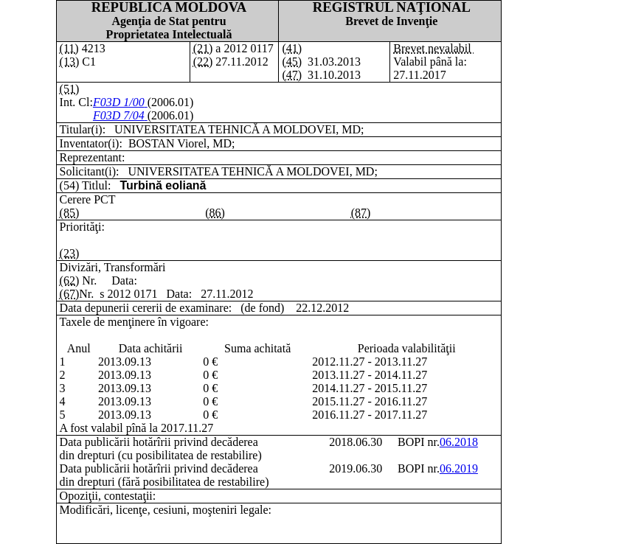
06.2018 (459, 442)
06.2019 (459, 468)
